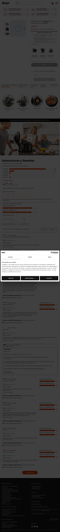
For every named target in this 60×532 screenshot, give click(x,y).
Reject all (10, 278)
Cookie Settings (30, 278)
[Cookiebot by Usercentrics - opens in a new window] (51, 253)
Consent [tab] (10, 257)
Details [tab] (30, 257)
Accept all (49, 278)
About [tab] (49, 257)
